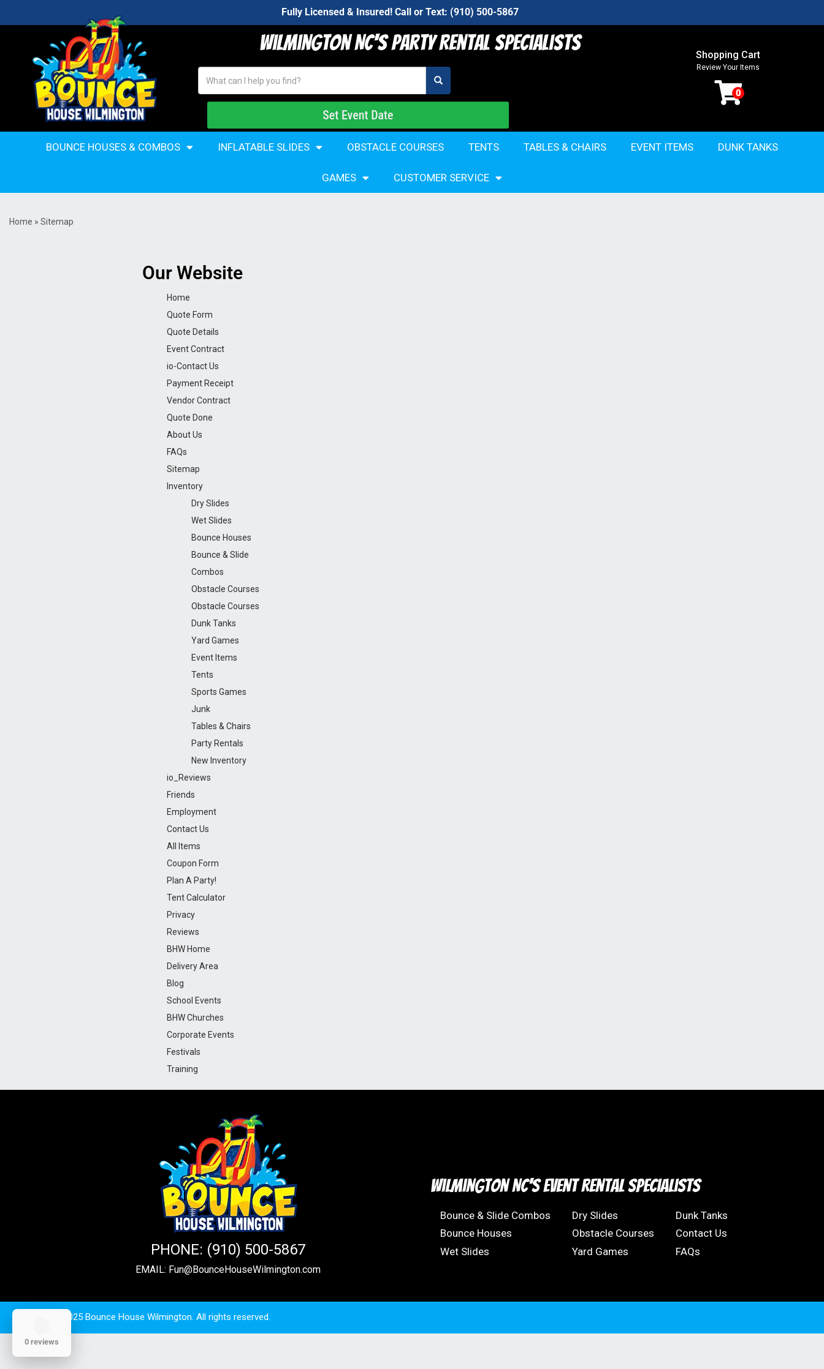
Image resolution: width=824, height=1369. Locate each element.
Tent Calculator (196, 921)
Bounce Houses (221, 561)
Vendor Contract (199, 424)
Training (182, 1092)
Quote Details (193, 355)
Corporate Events (200, 1058)
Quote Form (190, 338)
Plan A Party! (191, 904)
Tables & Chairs (565, 170)
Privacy (181, 938)
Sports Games (218, 715)
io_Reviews (189, 801)
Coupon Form (193, 886)
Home (20, 245)
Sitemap (183, 492)
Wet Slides (211, 544)
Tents (483, 170)
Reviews (183, 955)
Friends (181, 818)
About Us (184, 458)
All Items (183, 869)
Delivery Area (192, 989)
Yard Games (215, 664)
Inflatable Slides (270, 170)
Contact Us (188, 852)
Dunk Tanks (748, 170)
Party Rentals (217, 766)
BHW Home (188, 972)
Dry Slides (210, 526)
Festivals (183, 1075)
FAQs (177, 475)
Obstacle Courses (395, 170)
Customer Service (448, 201)
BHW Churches (195, 1041)
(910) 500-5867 (484, 12)
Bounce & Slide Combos (495, 1238)
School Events (194, 1024)
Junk (200, 732)
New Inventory (218, 784)
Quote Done (190, 441)
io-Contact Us (193, 389)
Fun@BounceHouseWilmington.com (245, 1293)
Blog (175, 1006)
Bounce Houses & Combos (119, 170)
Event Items (662, 170)
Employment (191, 835)
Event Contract (195, 372)
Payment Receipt (200, 406)
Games (345, 201)
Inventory (185, 509)
